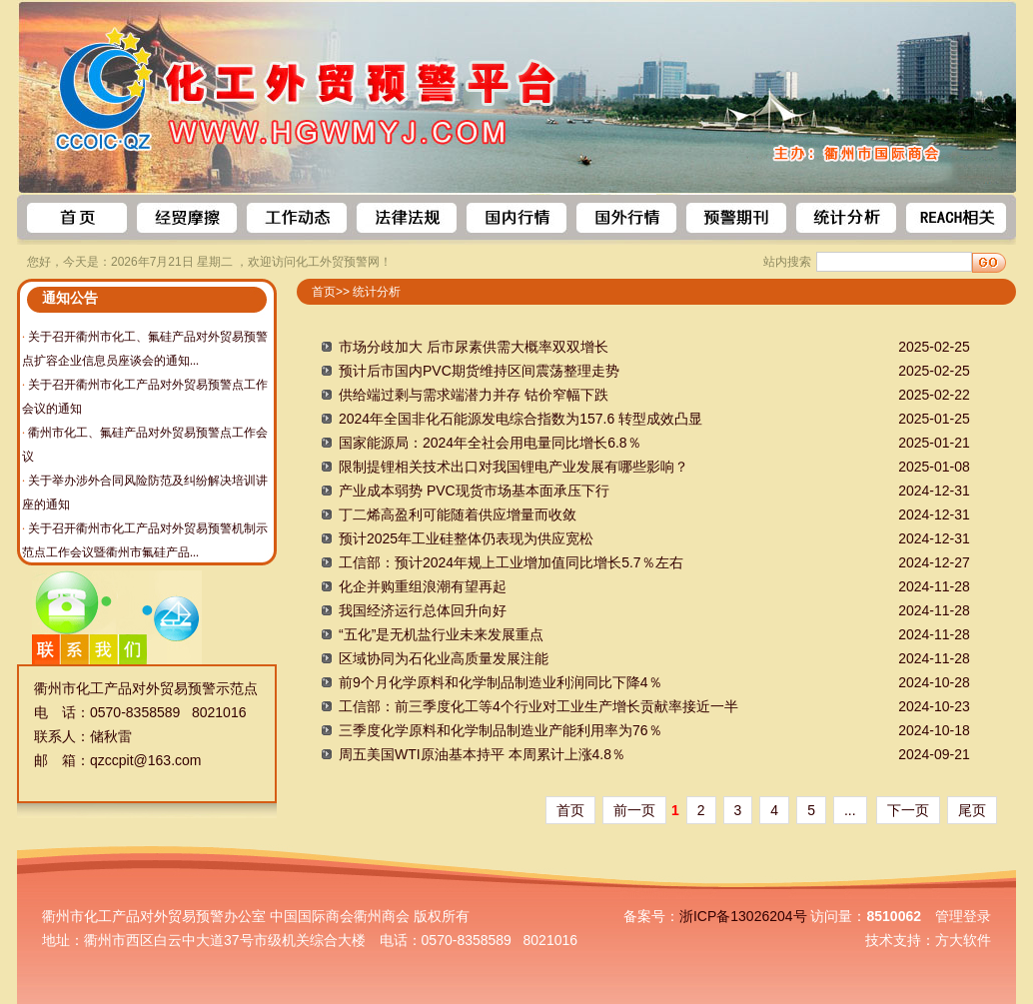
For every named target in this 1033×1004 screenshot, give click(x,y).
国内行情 (516, 218)
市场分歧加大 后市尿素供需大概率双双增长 (473, 347)
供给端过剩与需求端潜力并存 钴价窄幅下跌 (473, 395)
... (850, 810)
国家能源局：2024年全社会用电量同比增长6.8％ (490, 443)
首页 (77, 218)
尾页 (972, 810)
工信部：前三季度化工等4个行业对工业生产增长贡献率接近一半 (538, 706)
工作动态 (297, 218)
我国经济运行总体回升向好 (423, 610)
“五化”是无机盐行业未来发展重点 (441, 634)
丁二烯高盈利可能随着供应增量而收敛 (457, 514)
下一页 (908, 810)
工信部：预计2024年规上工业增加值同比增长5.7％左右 (511, 562)
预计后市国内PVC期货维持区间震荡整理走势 (479, 371)
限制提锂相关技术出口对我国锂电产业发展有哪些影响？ (513, 467)
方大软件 (963, 940)
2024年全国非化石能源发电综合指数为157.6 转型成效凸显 (520, 419)
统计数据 (846, 218)
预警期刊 (736, 218)
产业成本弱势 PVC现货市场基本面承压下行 (474, 491)
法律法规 (407, 218)
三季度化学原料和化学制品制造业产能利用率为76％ (500, 730)
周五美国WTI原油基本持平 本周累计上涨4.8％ (482, 754)
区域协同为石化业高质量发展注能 (443, 658)
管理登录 (963, 916)
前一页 (634, 810)
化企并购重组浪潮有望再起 (423, 586)
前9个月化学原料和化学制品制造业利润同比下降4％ (500, 682)
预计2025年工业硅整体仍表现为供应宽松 (466, 538)
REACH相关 (956, 218)
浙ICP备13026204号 (743, 916)
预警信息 (187, 218)
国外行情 (626, 218)
